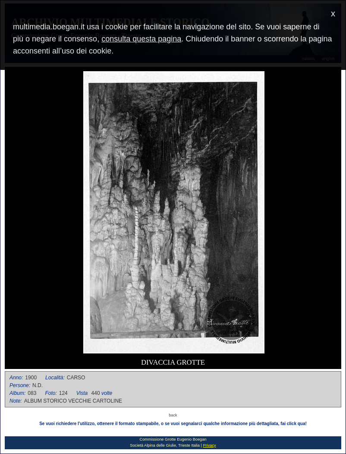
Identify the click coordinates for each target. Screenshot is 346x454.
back (173, 415)
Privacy (209, 445)
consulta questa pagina (141, 39)
